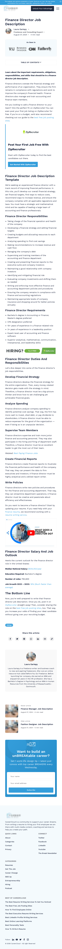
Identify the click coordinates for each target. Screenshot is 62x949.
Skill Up (8, 877)
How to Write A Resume (15, 929)
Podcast (8, 888)
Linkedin (42, 845)
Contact (8, 845)
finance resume (12, 512)
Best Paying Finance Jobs (26, 453)
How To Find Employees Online (18, 910)
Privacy (8, 849)
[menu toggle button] (57, 9)
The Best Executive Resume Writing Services (24, 914)
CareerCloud (15, 943)
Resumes (9, 865)
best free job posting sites (28, 608)
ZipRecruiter (11, 605)
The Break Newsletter (47, 853)
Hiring (9, 625)
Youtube (41, 849)
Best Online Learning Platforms (18, 921)
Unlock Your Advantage (42, 9)
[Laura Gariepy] (8, 31)
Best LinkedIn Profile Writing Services (21, 917)
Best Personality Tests (14, 925)
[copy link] (52, 639)
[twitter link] (13, 940)
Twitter (41, 838)
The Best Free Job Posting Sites (18, 906)
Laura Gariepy (20, 29)
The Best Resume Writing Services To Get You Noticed (28, 902)
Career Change (11, 873)
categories (9, 842)
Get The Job (10, 869)
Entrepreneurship (12, 881)
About (7, 838)
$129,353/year (34, 569)
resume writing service (16, 515)
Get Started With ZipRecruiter (23, 165)
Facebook (42, 842)
